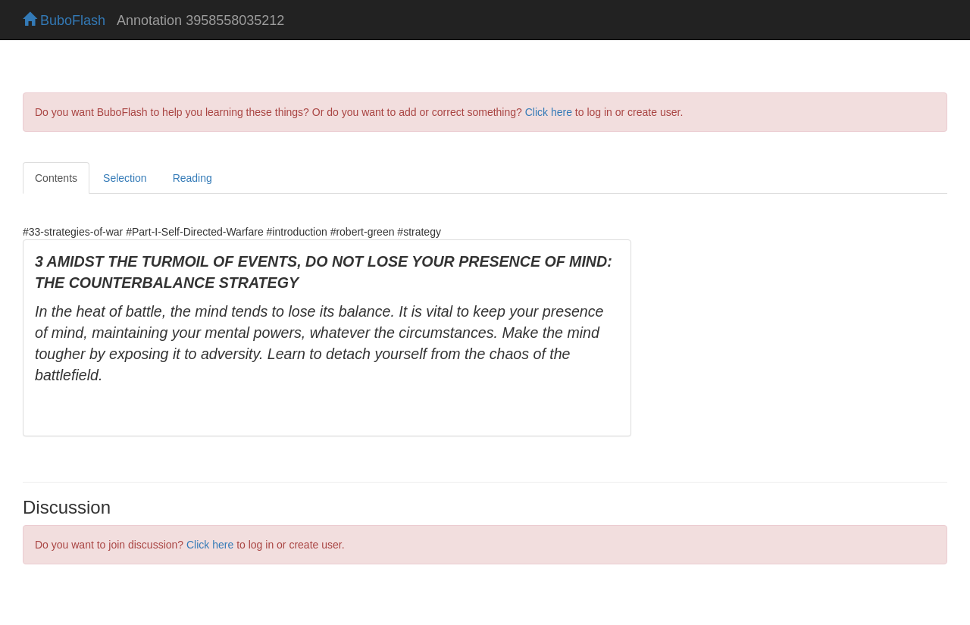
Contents (56, 178)
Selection (125, 178)
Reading (192, 178)
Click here (548, 112)
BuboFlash (64, 20)
